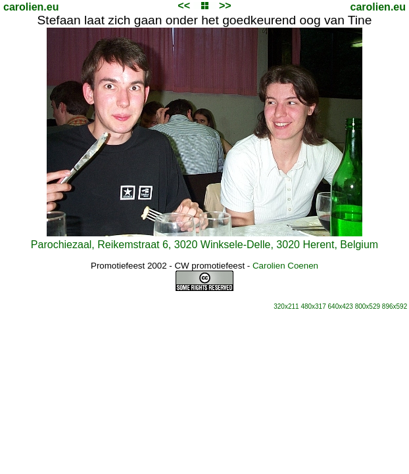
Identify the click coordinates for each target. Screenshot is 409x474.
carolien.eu (31, 7)
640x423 (340, 306)
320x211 (286, 306)
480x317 (313, 306)
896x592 (394, 306)
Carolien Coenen (285, 266)
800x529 (367, 306)
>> (225, 5)
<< (184, 5)
